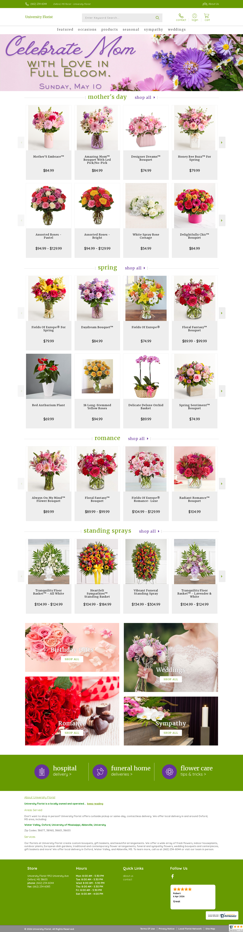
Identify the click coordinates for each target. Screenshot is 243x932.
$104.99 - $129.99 (146, 511)
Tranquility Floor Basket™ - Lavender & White (194, 593)
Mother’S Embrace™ (48, 156)
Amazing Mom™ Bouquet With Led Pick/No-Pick (97, 160)
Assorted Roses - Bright (97, 236)
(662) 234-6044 (38, 3)
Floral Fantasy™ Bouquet (194, 328)
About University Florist (39, 797)
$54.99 (146, 248)
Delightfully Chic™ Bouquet (194, 236)
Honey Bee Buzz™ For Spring (194, 158)
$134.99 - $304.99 (146, 604)
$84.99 (48, 170)
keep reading (95, 803)
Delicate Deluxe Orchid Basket (145, 406)
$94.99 (97, 419)
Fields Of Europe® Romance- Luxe (146, 499)
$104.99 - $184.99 (97, 604)
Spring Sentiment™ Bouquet (194, 406)
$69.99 (48, 419)
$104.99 (194, 511)
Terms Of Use (147, 928)
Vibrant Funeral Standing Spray (146, 592)
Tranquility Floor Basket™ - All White (48, 592)
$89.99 (146, 419)
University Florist (39, 17)
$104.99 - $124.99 (49, 604)
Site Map (210, 928)
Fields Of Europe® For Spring (49, 328)
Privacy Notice (167, 928)
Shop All (143, 97)
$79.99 (194, 170)
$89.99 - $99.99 (194, 341)
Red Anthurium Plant (48, 405)
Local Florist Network (190, 928)
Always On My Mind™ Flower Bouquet (48, 499)
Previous (21, 142)
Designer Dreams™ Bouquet (146, 158)
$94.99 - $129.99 (48, 248)
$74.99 (146, 170)
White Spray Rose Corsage (146, 236)
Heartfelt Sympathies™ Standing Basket (97, 593)
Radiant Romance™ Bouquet (194, 499)
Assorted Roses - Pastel (49, 236)
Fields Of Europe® (146, 327)
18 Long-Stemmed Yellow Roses (97, 406)
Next (222, 142)
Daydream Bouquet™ (97, 327)
